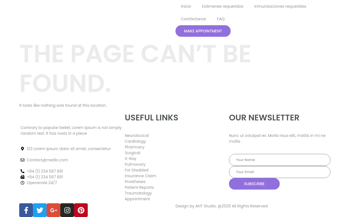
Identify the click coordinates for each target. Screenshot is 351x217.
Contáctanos (193, 19)
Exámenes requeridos (223, 6)
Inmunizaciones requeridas (280, 6)
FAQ (221, 19)
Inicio (186, 6)
